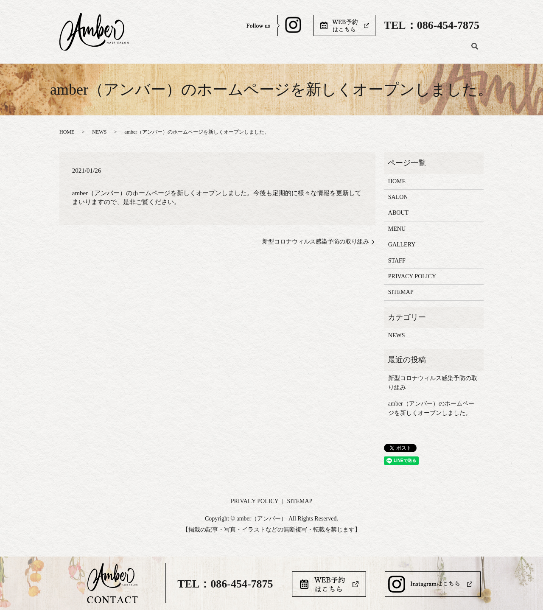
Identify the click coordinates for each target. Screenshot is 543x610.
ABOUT (297, 50)
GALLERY (374, 50)
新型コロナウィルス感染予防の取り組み (315, 241)
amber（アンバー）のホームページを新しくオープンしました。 (431, 408)
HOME (222, 50)
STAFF (414, 50)
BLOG (449, 50)
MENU (333, 50)
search (475, 50)
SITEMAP (401, 292)
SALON (259, 50)
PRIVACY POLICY (412, 276)
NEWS (99, 132)
